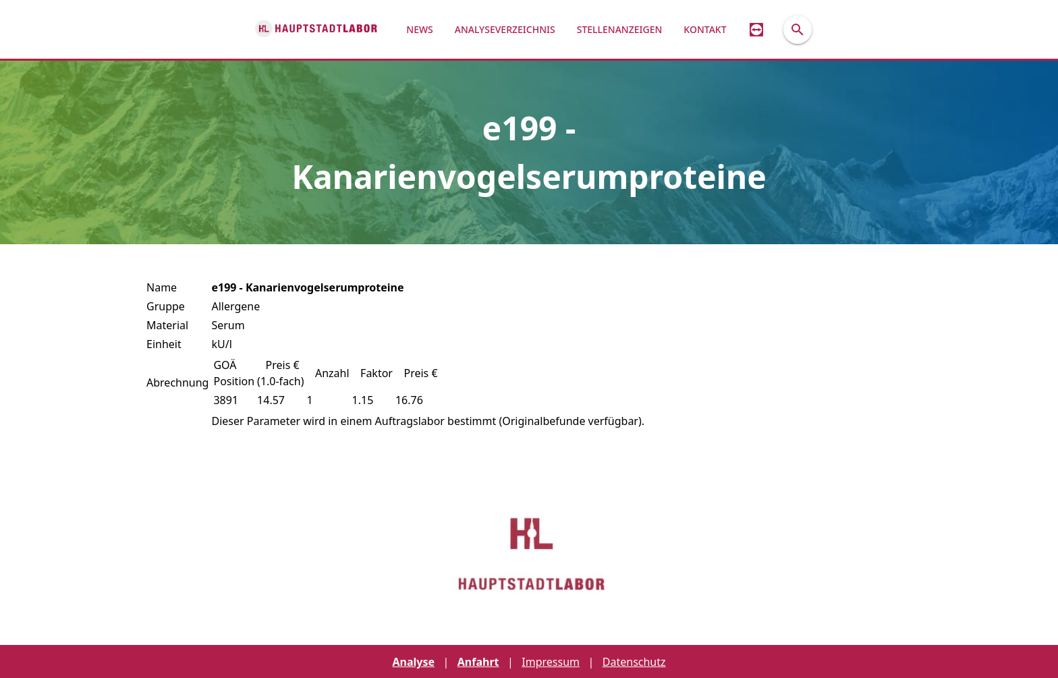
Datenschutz (634, 661)
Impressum (551, 661)
